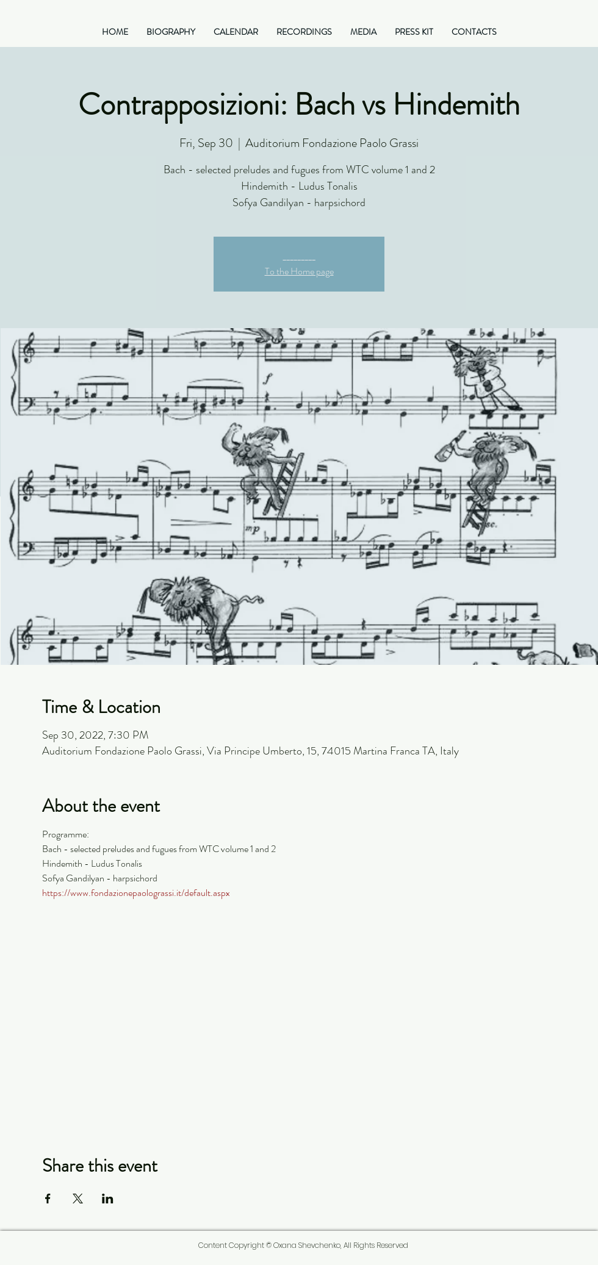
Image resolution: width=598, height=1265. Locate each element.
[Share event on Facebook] (48, 1198)
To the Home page (299, 271)
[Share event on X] (78, 1198)
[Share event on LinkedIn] (107, 1198)
